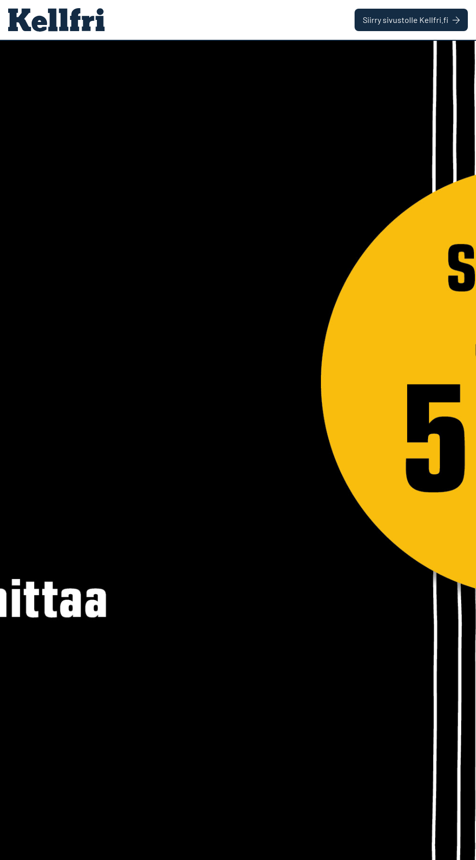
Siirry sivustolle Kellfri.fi (411, 19)
